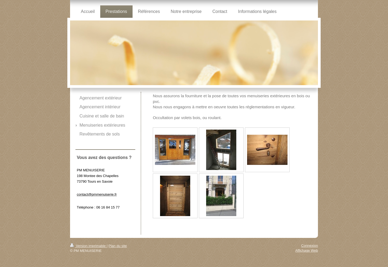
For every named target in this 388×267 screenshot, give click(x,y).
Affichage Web (306, 250)
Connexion (309, 246)
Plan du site (118, 246)
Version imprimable (88, 246)
